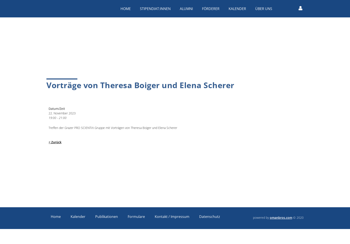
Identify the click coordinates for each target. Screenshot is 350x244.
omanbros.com (281, 218)
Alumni (187, 8)
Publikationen (106, 216)
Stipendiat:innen (156, 8)
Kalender (238, 8)
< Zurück (55, 142)
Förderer (212, 8)
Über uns (264, 8)
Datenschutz (209, 216)
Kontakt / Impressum (172, 216)
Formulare (136, 216)
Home (127, 8)
